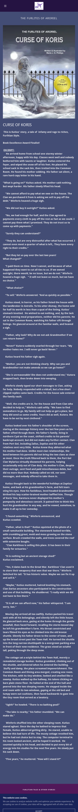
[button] (6, 6)
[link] (39, 6)
